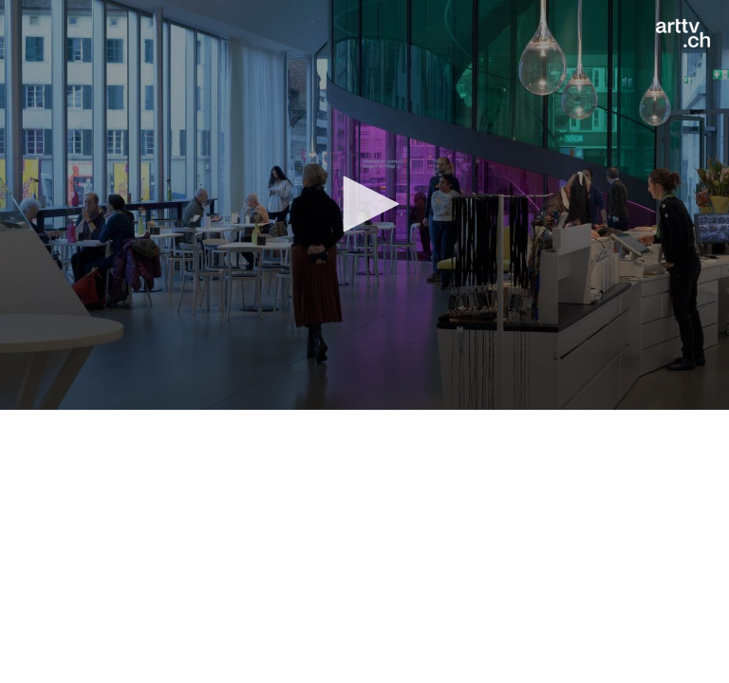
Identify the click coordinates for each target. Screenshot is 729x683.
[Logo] (683, 33)
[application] (364, 205)
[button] (364, 204)
